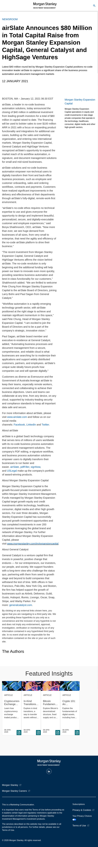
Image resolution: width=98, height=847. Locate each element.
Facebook (19, 424)
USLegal (12, 470)
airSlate (14, 466)
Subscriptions (78, 804)
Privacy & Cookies (81, 810)
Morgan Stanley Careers (14, 791)
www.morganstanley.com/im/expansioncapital (32, 543)
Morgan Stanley (10, 785)
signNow (35, 466)
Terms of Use (79, 825)
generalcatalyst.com (20, 605)
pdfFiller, (25, 466)
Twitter (45, 424)
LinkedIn (31, 424)
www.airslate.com (17, 417)
